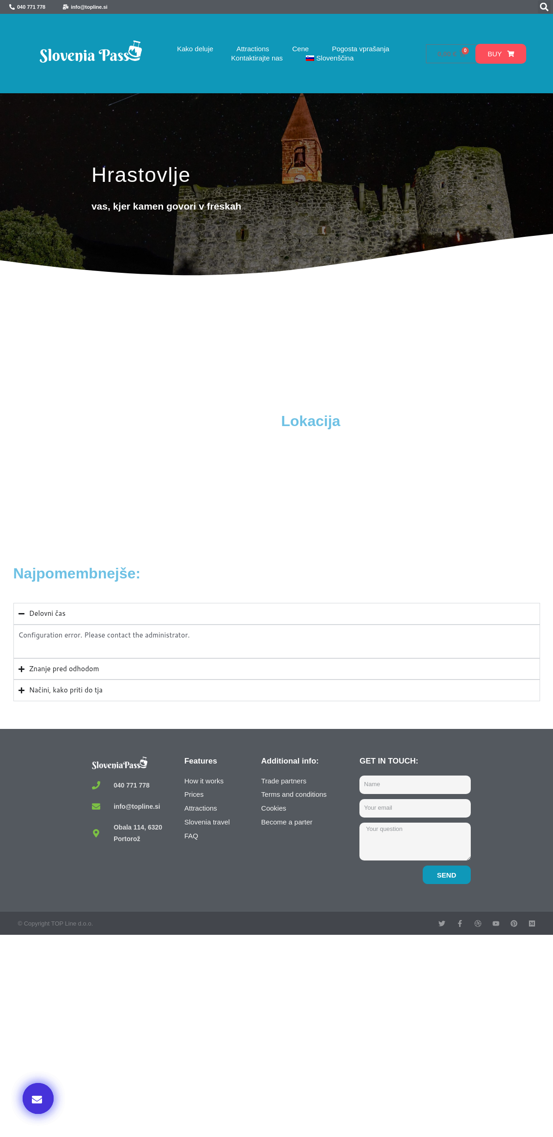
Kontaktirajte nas (257, 58)
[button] (544, 6)
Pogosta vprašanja (360, 49)
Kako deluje (195, 49)
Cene (300, 49)
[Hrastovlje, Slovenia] (145, 481)
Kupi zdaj (433, 1042)
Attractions (253, 49)
